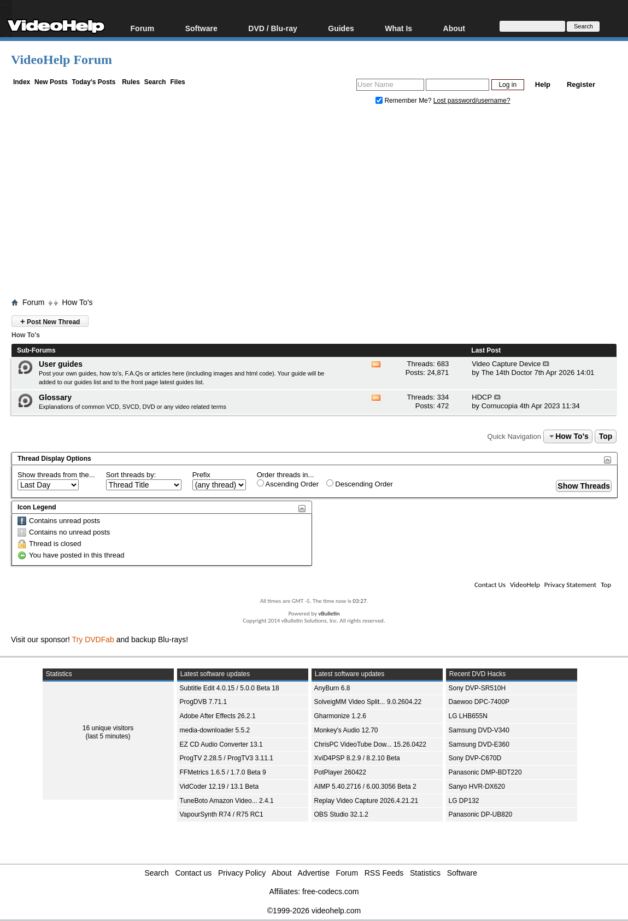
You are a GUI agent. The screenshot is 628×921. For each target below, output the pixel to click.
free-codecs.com (330, 891)
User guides (61, 364)
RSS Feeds (384, 873)
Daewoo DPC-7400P (479, 702)
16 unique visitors (108, 728)
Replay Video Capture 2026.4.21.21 (366, 801)
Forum (143, 28)
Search (155, 82)
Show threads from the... (56, 475)
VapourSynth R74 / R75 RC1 (221, 814)
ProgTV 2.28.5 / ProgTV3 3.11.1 (226, 758)
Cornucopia (500, 406)
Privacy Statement (570, 584)
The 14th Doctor (507, 372)
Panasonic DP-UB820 (481, 814)
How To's (77, 302)
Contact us (193, 873)
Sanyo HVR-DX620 (477, 786)
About (454, 28)
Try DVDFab (93, 639)
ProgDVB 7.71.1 (203, 702)
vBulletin (328, 613)
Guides (341, 28)
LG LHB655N (468, 716)
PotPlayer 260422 (340, 772)
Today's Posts (93, 82)
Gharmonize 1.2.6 (340, 716)
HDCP (482, 397)
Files (177, 82)
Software (201, 28)
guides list (87, 382)
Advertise (314, 873)
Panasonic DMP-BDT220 (485, 772)
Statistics (425, 873)
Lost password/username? (471, 100)
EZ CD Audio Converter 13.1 (221, 744)
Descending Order (359, 483)
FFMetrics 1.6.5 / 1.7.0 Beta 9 (223, 772)
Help (542, 84)
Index (21, 82)
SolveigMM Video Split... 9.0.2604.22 (368, 702)
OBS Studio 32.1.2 (341, 814)
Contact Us (490, 584)
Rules (131, 82)
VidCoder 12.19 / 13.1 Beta (219, 786)
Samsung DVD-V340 (479, 730)
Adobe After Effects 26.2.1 (218, 716)
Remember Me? (404, 100)
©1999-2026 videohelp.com (314, 910)
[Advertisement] (319, 203)
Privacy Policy (242, 873)
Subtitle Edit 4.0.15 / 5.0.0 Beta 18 (229, 688)
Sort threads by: (131, 475)
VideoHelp (525, 584)
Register (581, 84)
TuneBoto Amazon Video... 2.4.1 (227, 801)
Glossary (55, 397)
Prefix (201, 475)
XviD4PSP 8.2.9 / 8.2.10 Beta (357, 758)
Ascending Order (288, 483)
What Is (398, 28)
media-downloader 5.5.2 (215, 730)
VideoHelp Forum (61, 59)
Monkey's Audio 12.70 (346, 730)
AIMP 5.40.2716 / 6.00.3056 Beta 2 (365, 786)
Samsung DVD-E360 (479, 744)
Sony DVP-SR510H (477, 688)
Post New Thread (50, 321)
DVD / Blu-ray (272, 28)
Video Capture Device (506, 364)
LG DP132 (464, 801)
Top (606, 436)
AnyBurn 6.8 (332, 688)
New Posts (51, 82)
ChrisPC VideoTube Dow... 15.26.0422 (370, 744)
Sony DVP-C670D (475, 758)
